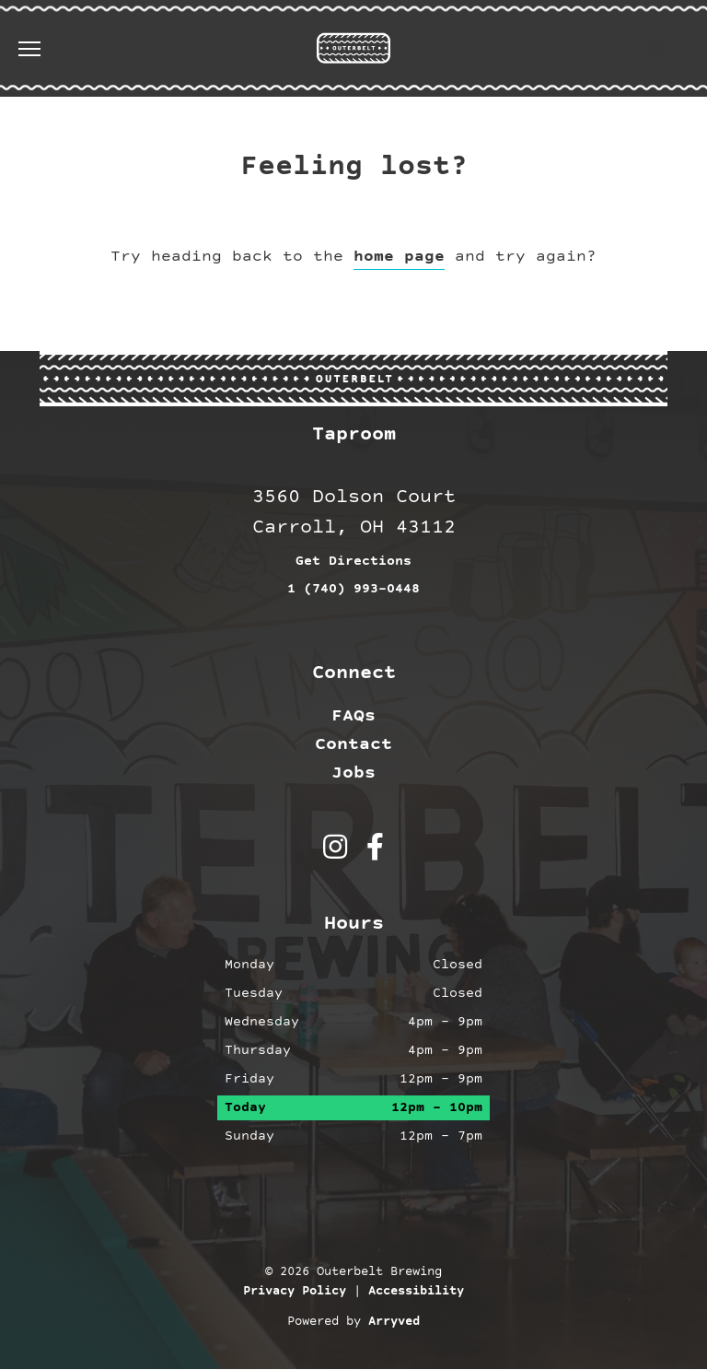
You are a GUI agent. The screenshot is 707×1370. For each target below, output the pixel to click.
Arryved (394, 1323)
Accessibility (416, 1292)
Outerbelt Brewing (353, 48)
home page (399, 256)
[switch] (36, 48)
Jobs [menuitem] (353, 773)
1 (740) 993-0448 (353, 590)
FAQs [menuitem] (353, 716)
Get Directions (353, 561)
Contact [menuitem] (353, 744)
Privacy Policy (294, 1292)
